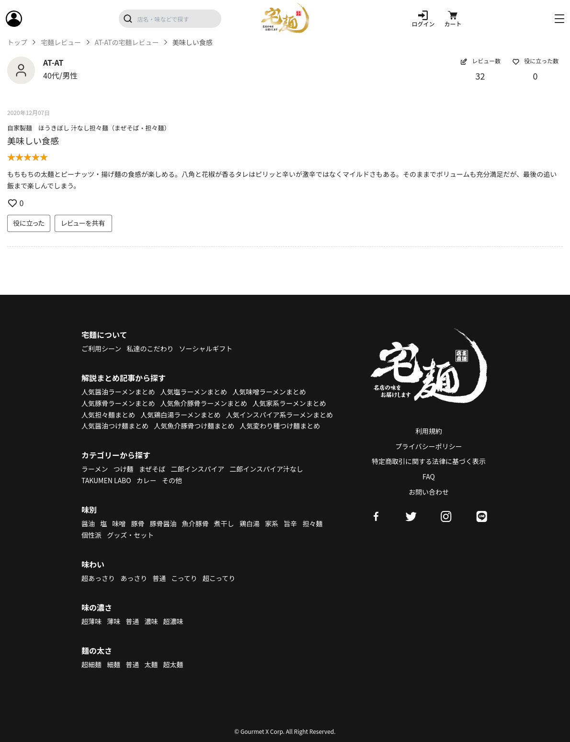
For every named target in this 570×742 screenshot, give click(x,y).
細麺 (113, 664)
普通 (159, 578)
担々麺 (312, 523)
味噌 (118, 523)
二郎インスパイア (197, 469)
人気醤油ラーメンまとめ (118, 391)
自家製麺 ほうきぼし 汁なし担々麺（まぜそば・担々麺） (89, 127)
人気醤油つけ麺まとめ (114, 425)
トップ (17, 42)
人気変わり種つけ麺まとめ (279, 425)
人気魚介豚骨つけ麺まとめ (194, 425)
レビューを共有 (83, 223)
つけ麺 (124, 469)
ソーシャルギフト (206, 348)
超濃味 (173, 621)
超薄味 (91, 621)
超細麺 (91, 664)
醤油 (88, 523)
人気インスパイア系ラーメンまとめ (279, 414)
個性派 (91, 535)
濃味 (151, 621)
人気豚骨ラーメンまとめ (118, 403)
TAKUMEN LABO (106, 480)
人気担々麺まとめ (108, 414)
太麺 (151, 664)
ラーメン (94, 469)
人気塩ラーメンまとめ (193, 391)
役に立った (29, 223)
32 (480, 76)
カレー (147, 480)
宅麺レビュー (61, 42)
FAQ (428, 476)
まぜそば (152, 469)
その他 (172, 480)
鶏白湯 (249, 523)
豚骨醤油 (163, 523)
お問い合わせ (429, 492)
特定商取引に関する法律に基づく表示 (429, 461)
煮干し (224, 523)
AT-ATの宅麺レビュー (127, 42)
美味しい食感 (33, 140)
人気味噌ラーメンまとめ (269, 391)
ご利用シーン (101, 348)
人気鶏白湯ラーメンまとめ (180, 414)
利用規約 (428, 431)
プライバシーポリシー (428, 446)
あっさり (133, 578)
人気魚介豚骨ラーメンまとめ (203, 403)
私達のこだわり (149, 348)
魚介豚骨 (195, 523)
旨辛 (290, 523)
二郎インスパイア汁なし (266, 469)
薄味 (113, 621)
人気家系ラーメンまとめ (289, 403)
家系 (271, 523)
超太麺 (173, 664)
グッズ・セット (130, 535)
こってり (184, 578)
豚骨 (137, 523)
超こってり (219, 578)
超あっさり (98, 578)
